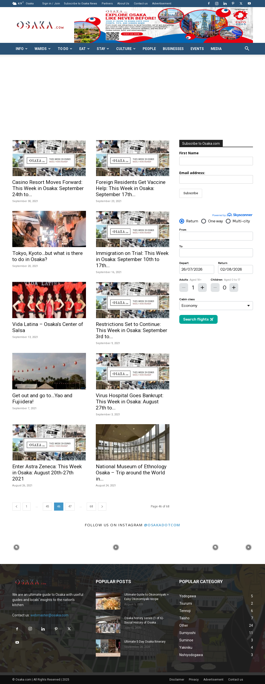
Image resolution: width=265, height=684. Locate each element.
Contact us (141, 3)
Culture (126, 49)
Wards (43, 49)
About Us (123, 3)
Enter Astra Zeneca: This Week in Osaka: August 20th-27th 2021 (47, 473)
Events (197, 49)
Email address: (216, 177)
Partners (107, 3)
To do (65, 49)
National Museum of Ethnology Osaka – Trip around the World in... (131, 473)
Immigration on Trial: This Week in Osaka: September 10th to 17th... (132, 259)
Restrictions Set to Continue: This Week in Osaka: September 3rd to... (131, 330)
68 (91, 506)
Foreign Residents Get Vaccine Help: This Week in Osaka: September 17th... (131, 188)
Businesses (173, 49)
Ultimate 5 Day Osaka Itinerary (145, 641)
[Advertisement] (132, 103)
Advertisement (161, 3)
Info (22, 49)
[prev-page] (16, 507)
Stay (103, 49)
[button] (247, 49)
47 (70, 506)
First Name (189, 153)
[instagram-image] (16, 547)
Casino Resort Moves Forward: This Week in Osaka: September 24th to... (48, 188)
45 (47, 506)
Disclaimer (176, 679)
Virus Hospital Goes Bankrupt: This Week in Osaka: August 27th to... (129, 402)
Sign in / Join (51, 3)
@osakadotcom (162, 524)
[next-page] (102, 507)
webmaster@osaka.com (49, 615)
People (149, 49)
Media (216, 49)
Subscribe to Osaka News (80, 3)
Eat (84, 49)
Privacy (194, 679)
